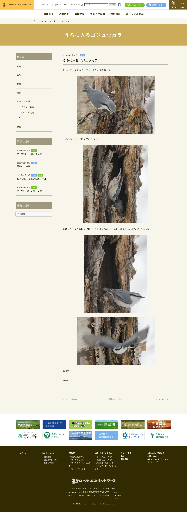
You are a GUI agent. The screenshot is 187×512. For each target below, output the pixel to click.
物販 (122, 456)
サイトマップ (56, 5)
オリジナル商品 (135, 14)
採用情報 (116, 14)
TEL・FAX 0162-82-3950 (118, 495)
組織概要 (47, 457)
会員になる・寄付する (155, 453)
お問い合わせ (152, 456)
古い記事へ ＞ (162, 399)
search (112, 5)
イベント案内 (27, 107)
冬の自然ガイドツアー (104, 460)
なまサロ (25, 117)
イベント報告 (27, 112)
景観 (19, 127)
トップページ (43, 5)
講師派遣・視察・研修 (104, 463)
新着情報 (124, 459)
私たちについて (48, 453)
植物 (19, 93)
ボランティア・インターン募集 (106, 467)
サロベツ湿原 (97, 14)
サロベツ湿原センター (72, 4)
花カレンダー (134, 5)
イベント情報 (23, 101)
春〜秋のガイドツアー (104, 457)
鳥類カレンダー (156, 5)
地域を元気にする (77, 457)
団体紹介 (49, 14)
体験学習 (79, 14)
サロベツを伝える (77, 460)
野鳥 (19, 66)
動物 (19, 84)
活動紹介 (64, 14)
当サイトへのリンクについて (158, 459)
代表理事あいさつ (51, 460)
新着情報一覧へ (115, 399)
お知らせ (21, 75)
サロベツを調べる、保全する (80, 464)
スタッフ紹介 (49, 463)
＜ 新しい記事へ (70, 399)
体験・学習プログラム (103, 453)
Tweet (65, 381)
